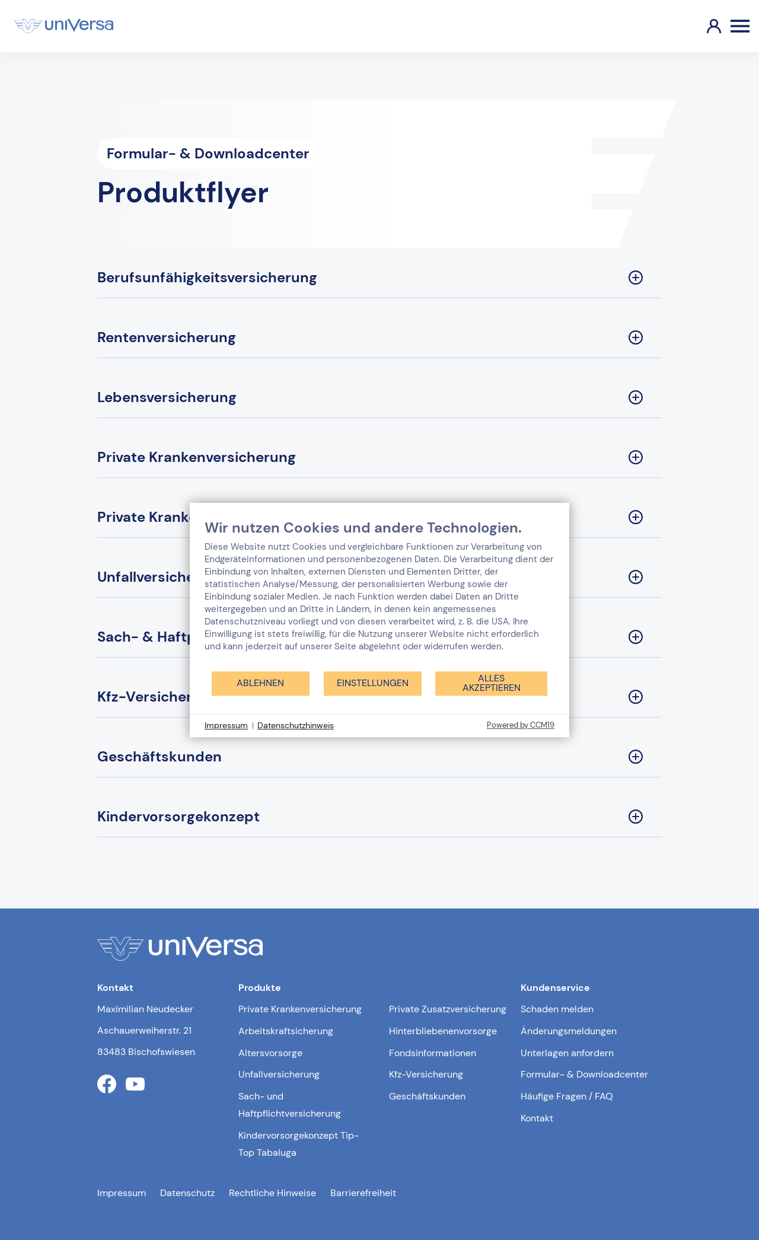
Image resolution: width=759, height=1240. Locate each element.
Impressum (121, 1193)
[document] (379, 594)
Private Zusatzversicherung (447, 1009)
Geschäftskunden (427, 1096)
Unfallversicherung (279, 1074)
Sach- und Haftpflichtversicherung (289, 1105)
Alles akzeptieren (492, 683)
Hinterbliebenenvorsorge (443, 1031)
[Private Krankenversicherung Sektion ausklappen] (379, 457)
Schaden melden (557, 1009)
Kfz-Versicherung (426, 1074)
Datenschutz (187, 1193)
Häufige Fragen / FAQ (567, 1096)
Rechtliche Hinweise (272, 1193)
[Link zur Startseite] (63, 26)
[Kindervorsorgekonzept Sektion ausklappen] (379, 816)
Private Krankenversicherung (300, 1009)
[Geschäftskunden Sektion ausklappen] (379, 757)
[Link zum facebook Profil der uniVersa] (106, 1084)
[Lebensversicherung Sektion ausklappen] (379, 397)
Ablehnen (260, 683)
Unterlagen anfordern (567, 1053)
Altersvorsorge (270, 1053)
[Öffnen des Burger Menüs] (740, 26)
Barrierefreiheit (363, 1193)
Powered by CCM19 (520, 725)
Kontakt (537, 1118)
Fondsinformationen (432, 1053)
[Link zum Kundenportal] (704, 26)
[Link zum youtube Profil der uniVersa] (135, 1084)
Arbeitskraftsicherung (285, 1031)
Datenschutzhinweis (295, 725)
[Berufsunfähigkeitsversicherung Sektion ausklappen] (379, 277)
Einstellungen (373, 683)
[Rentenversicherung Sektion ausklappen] (379, 337)
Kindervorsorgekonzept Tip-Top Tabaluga (298, 1144)
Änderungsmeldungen (569, 1031)
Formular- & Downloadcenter (584, 1074)
